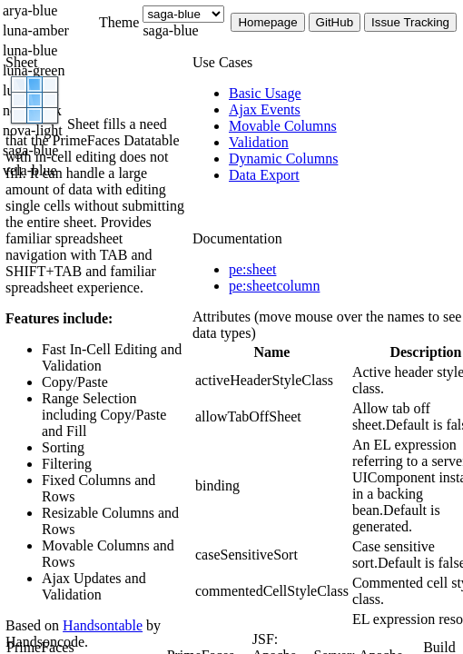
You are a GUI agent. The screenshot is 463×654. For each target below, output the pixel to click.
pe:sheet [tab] (252, 269)
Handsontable (103, 625)
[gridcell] (272, 380)
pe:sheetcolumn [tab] (274, 285)
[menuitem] (346, 93)
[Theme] (183, 14)
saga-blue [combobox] (170, 30)
